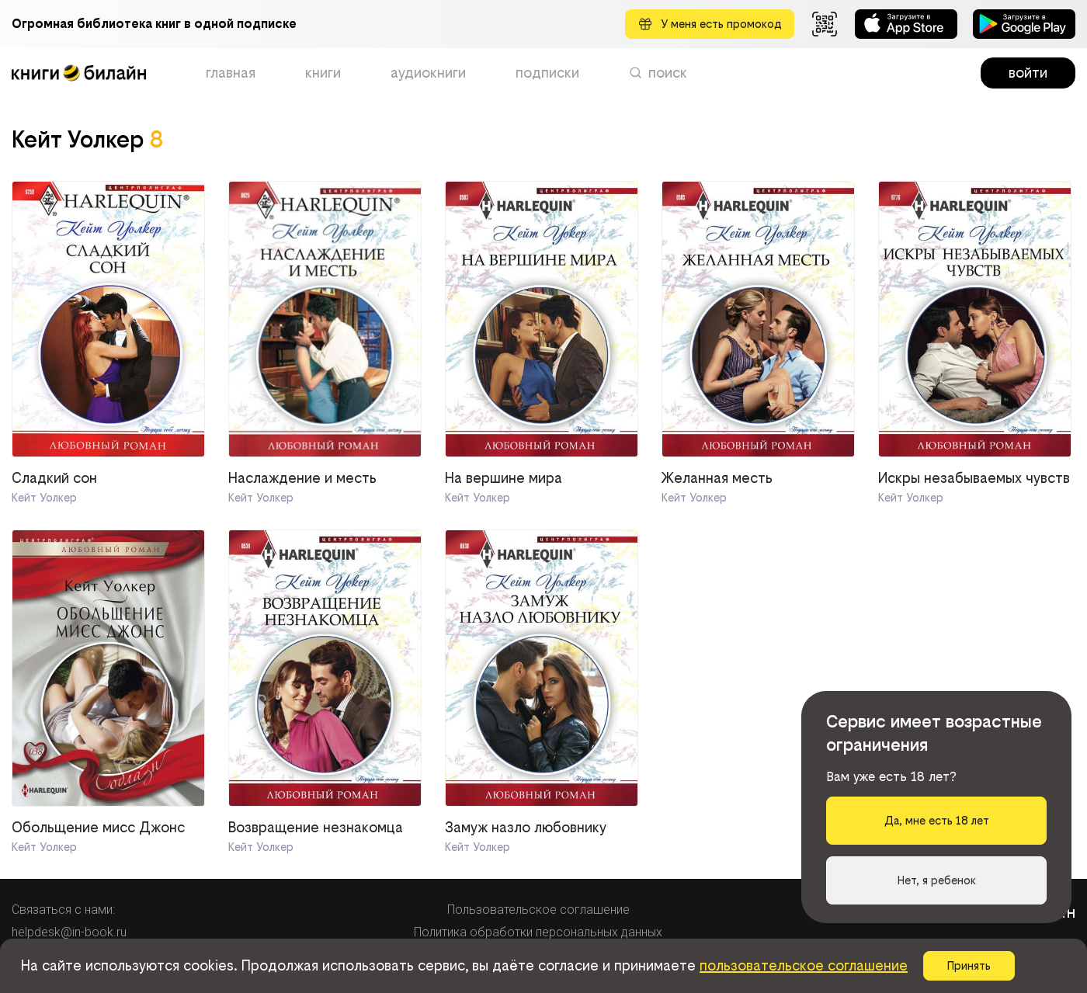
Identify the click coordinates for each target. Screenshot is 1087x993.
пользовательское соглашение (804, 965)
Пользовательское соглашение (538, 909)
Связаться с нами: (63, 909)
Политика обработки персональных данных (538, 932)
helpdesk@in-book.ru (69, 932)
